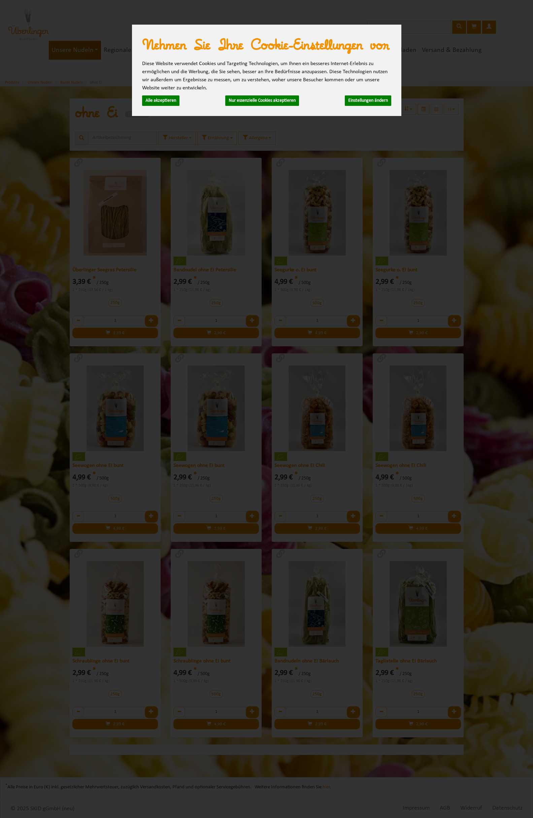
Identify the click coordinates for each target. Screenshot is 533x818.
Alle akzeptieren (160, 100)
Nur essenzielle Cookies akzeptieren (262, 100)
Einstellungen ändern (368, 100)
